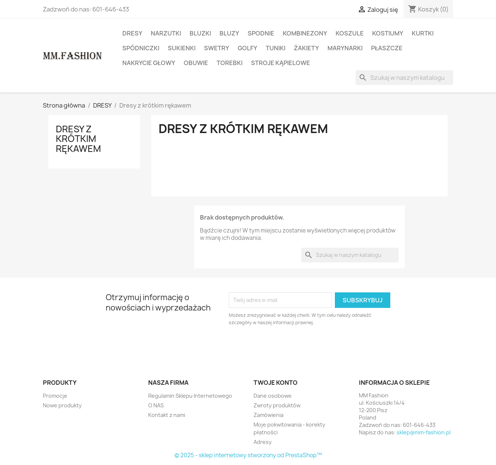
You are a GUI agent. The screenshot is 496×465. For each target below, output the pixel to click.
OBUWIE (196, 63)
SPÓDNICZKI (140, 48)
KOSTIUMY (387, 33)
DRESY (132, 33)
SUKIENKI (182, 48)
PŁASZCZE (386, 48)
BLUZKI (200, 33)
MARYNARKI (345, 48)
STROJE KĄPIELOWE (280, 63)
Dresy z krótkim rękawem (78, 139)
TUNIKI (275, 48)
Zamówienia (268, 414)
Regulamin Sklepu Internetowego (190, 395)
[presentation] (290, 346)
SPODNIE (261, 33)
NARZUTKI (166, 33)
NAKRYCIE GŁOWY (148, 63)
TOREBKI (229, 63)
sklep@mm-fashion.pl (424, 432)
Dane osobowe (273, 395)
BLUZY (229, 33)
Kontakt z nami (166, 414)
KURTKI (423, 33)
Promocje (55, 395)
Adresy (263, 441)
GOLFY (247, 48)
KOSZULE (350, 33)
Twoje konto (276, 383)
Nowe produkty (62, 405)
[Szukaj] (404, 77)
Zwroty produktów (277, 405)
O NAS (156, 405)
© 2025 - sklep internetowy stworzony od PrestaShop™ (248, 455)
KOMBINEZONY (305, 33)
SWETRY (216, 48)
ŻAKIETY (306, 48)
